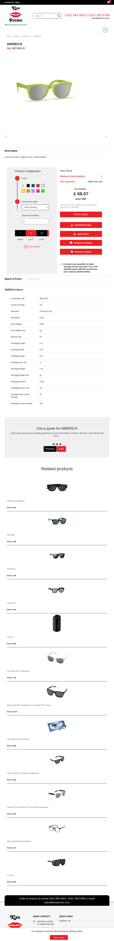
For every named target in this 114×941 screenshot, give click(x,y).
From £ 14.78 (12, 712)
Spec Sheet (80, 234)
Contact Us (9, 2)
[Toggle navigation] (57, 30)
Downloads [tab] (34, 279)
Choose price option (30, 202)
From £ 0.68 (11, 746)
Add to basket (81, 214)
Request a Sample (81, 243)
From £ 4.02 (11, 507)
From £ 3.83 (11, 882)
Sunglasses (26, 36)
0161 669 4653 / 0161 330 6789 (87, 15)
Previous (50, 449)
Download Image (81, 225)
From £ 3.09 (11, 780)
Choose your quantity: (30, 215)
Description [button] (11, 151)
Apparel (17, 36)
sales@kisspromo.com (100, 18)
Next (61, 449)
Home (9, 36)
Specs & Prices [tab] (13, 279)
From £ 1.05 (11, 609)
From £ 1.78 (11, 678)
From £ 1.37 (11, 848)
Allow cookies (58, 938)
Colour (24, 178)
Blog (17, 2)
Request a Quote (81, 252)
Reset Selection (32, 247)
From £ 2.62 (11, 814)
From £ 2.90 (11, 644)
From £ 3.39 (11, 575)
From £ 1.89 (11, 541)
